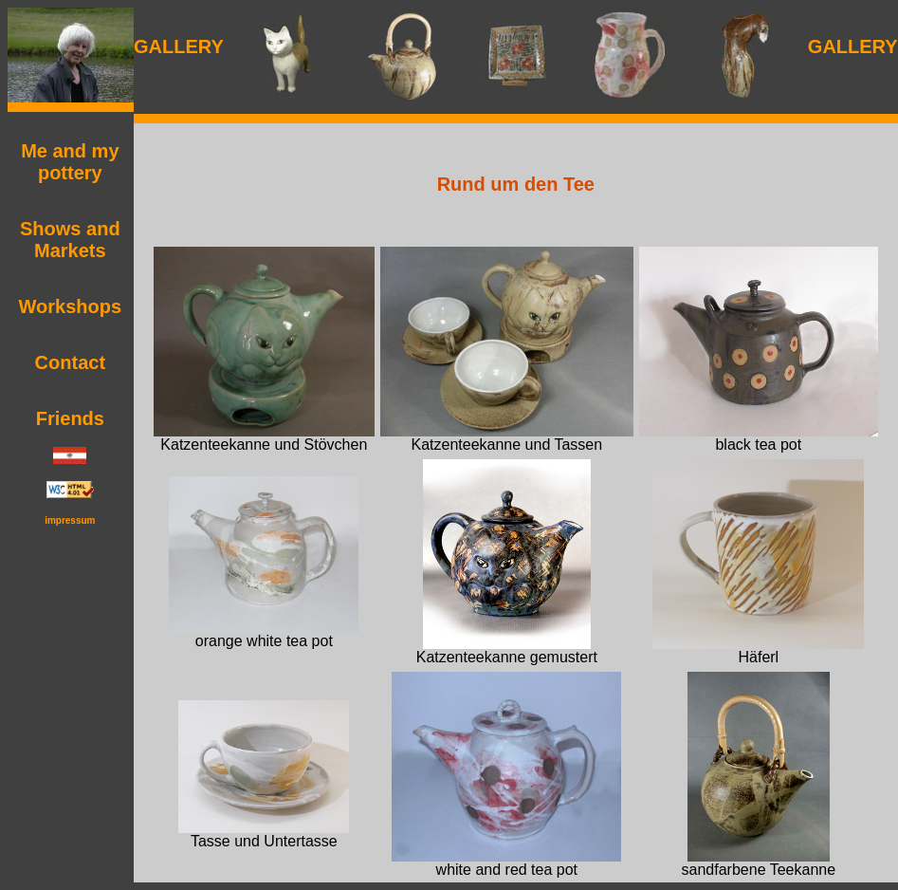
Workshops (70, 306)
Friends (70, 418)
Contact (70, 362)
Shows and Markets (70, 239)
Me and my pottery (70, 161)
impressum (70, 520)
